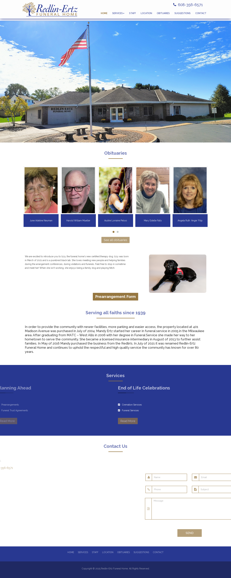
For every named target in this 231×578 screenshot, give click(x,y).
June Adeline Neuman (41, 220)
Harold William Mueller (78, 220)
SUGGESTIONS (182, 14)
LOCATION (146, 14)
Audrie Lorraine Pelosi (115, 220)
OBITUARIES (163, 14)
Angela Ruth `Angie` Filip (190, 220)
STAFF (132, 14)
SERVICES (118, 14)
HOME (104, 14)
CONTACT (200, 14)
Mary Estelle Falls (153, 220)
